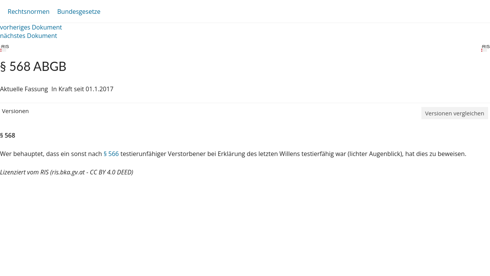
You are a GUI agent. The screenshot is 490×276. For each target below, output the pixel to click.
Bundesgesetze (78, 11)
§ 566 (111, 154)
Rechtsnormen (28, 11)
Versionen (15, 111)
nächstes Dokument (28, 35)
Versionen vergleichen (454, 113)
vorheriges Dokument (31, 27)
